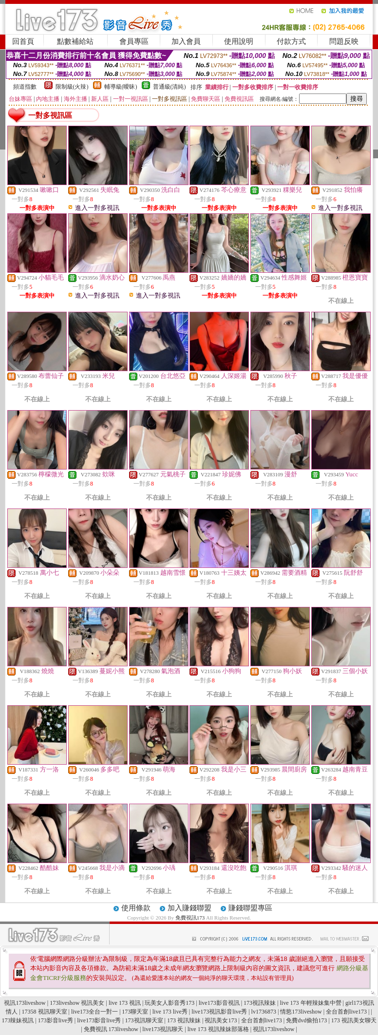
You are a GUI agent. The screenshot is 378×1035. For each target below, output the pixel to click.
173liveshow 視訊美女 (77, 1002)
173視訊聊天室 (144, 1020)
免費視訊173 (190, 918)
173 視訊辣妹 (184, 1020)
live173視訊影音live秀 (219, 1011)
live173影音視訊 (219, 1002)
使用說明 (238, 41)
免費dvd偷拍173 (306, 1020)
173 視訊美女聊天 (354, 1020)
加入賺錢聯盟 (189, 908)
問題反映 (344, 41)
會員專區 (134, 41)
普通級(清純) (169, 86)
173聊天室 (135, 1011)
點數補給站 (75, 41)
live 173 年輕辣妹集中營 (310, 1002)
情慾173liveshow (300, 1011)
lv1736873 (263, 1011)
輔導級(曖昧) (120, 86)
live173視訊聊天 (162, 1029)
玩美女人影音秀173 (169, 1002)
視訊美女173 (221, 1020)
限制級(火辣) (72, 86)
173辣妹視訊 (17, 1020)
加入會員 (186, 41)
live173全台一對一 (94, 1011)
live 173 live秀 (170, 1011)
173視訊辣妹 (260, 1002)
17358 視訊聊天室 (44, 1011)
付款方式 (291, 41)
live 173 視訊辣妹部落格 (218, 1029)
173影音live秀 (55, 1020)
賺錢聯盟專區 (250, 908)
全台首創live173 (346, 1011)
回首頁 (23, 41)
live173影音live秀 (99, 1020)
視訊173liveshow (24, 1002)
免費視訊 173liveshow (111, 1029)
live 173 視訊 (125, 1002)
